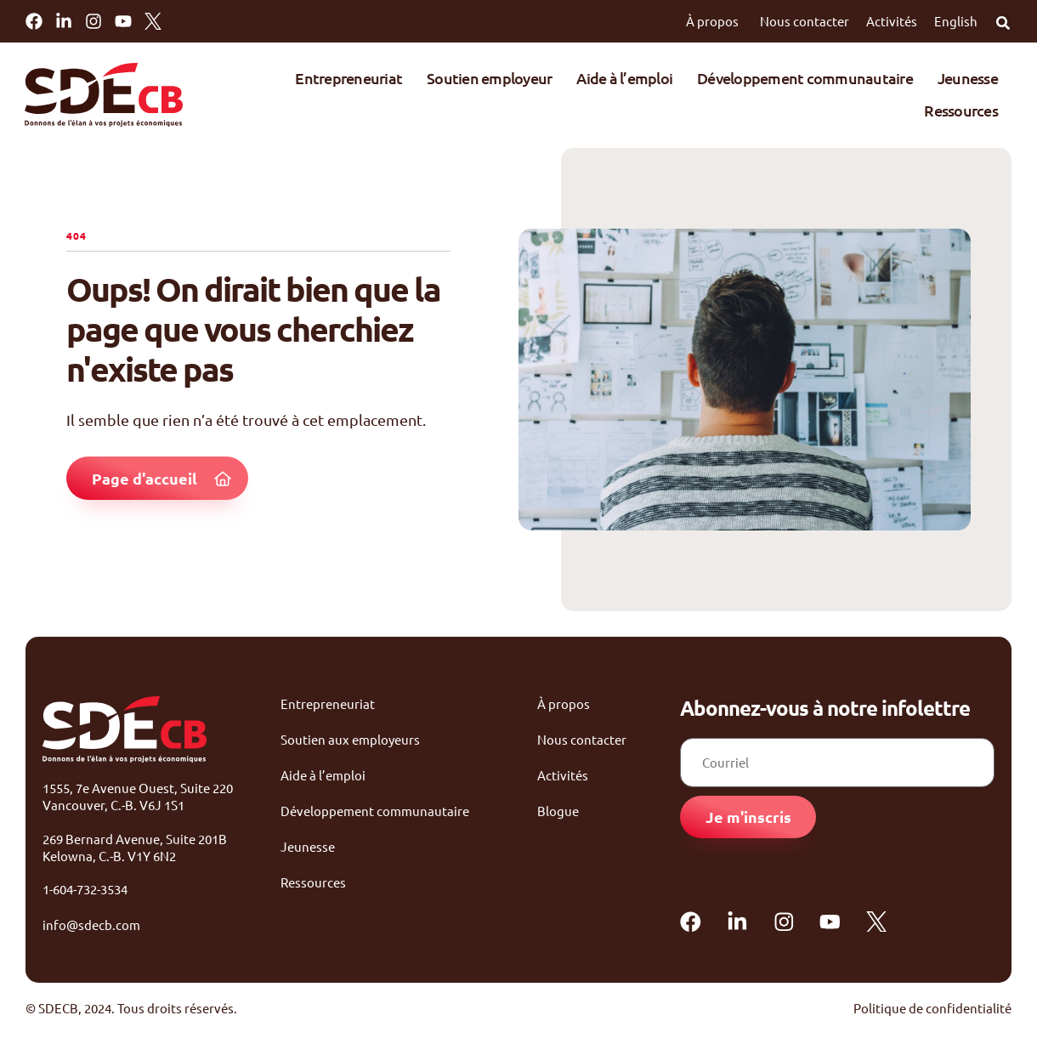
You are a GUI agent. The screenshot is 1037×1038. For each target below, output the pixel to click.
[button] (1003, 22)
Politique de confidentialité (932, 1012)
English (956, 20)
